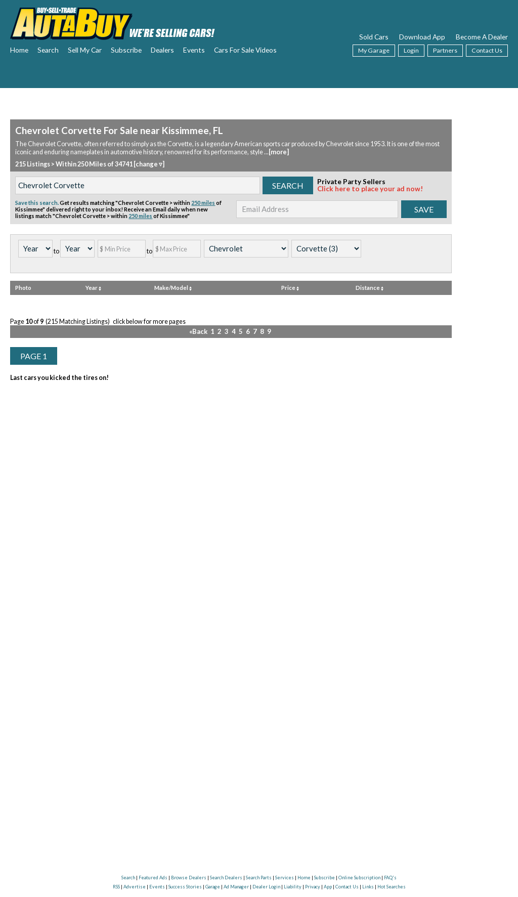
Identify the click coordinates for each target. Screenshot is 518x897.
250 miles (203, 201)
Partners (445, 50)
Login (411, 50)
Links (368, 886)
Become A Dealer (482, 36)
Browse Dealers (188, 877)
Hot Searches (391, 886)
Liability (292, 886)
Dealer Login (266, 886)
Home (19, 50)
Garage (212, 886)
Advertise (134, 886)
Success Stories (185, 886)
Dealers (162, 50)
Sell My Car (85, 50)
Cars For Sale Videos (245, 50)
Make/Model (173, 286)
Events (194, 50)
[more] (278, 151)
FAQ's (390, 877)
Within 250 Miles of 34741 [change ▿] (110, 163)
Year (93, 286)
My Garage (374, 50)
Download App (422, 36)
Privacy (312, 886)
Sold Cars (373, 36)
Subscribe (126, 50)
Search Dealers (226, 877)
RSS (116, 886)
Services (284, 877)
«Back (200, 330)
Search (48, 50)
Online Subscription (359, 877)
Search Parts (259, 877)
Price (290, 286)
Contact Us (486, 50)
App (328, 886)
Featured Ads (153, 877)
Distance (369, 286)
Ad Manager (236, 886)
